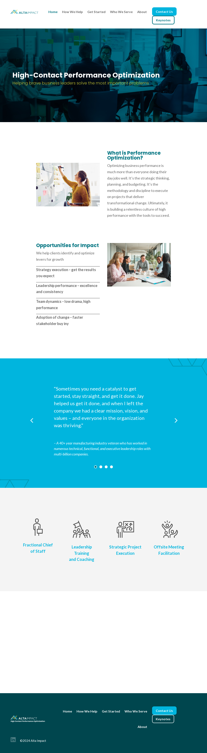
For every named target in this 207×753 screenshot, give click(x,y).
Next (171, 420)
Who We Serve (121, 12)
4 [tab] (111, 466)
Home (53, 12)
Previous (36, 420)
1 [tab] (95, 466)
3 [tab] (106, 466)
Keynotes (163, 20)
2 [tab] (100, 466)
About (142, 12)
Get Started (96, 12)
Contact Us (164, 11)
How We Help (72, 12)
